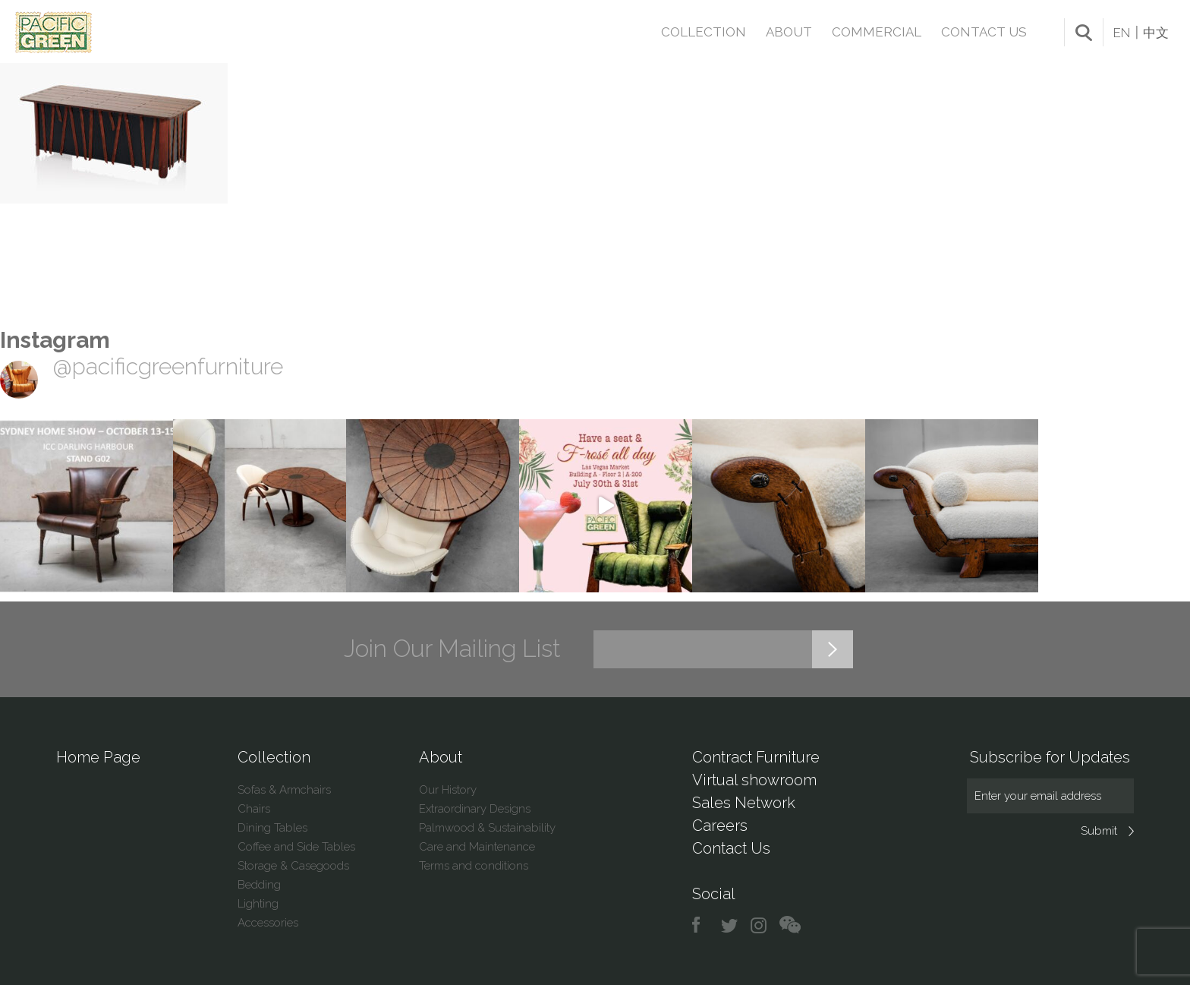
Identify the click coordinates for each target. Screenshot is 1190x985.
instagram (759, 925)
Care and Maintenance (477, 847)
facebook (701, 925)
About (789, 31)
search (1083, 32)
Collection (703, 31)
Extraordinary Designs (474, 809)
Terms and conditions (473, 866)
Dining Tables (272, 828)
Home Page (98, 757)
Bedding (259, 885)
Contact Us (984, 31)
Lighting (258, 904)
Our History (448, 790)
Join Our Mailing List (452, 648)
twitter (730, 925)
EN (1121, 32)
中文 (1156, 32)
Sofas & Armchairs (284, 790)
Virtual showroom (754, 780)
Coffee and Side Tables (296, 847)
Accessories (268, 923)
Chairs (254, 809)
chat (790, 925)
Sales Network (743, 803)
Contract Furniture (756, 757)
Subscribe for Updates (1050, 757)
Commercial (876, 31)
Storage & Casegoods (293, 866)
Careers (720, 825)
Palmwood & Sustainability (487, 828)
